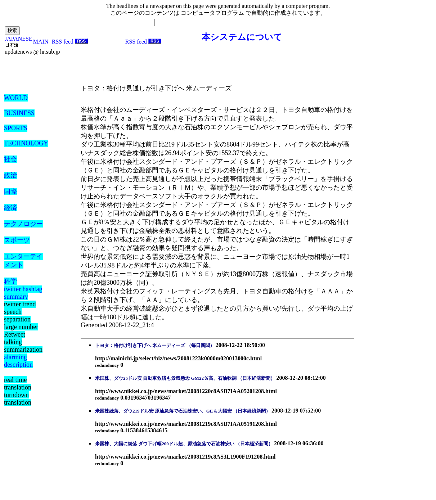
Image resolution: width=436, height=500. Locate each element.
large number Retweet (21, 330)
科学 (10, 281)
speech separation (17, 315)
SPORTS (15, 128)
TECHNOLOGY (26, 143)
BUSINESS (19, 113)
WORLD (16, 98)
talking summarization (23, 345)
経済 (10, 207)
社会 (10, 159)
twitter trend (20, 304)
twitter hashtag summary (23, 292)
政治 (10, 175)
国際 (10, 191)
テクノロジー (23, 224)
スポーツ (17, 240)
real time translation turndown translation (17, 391)
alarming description (18, 360)
